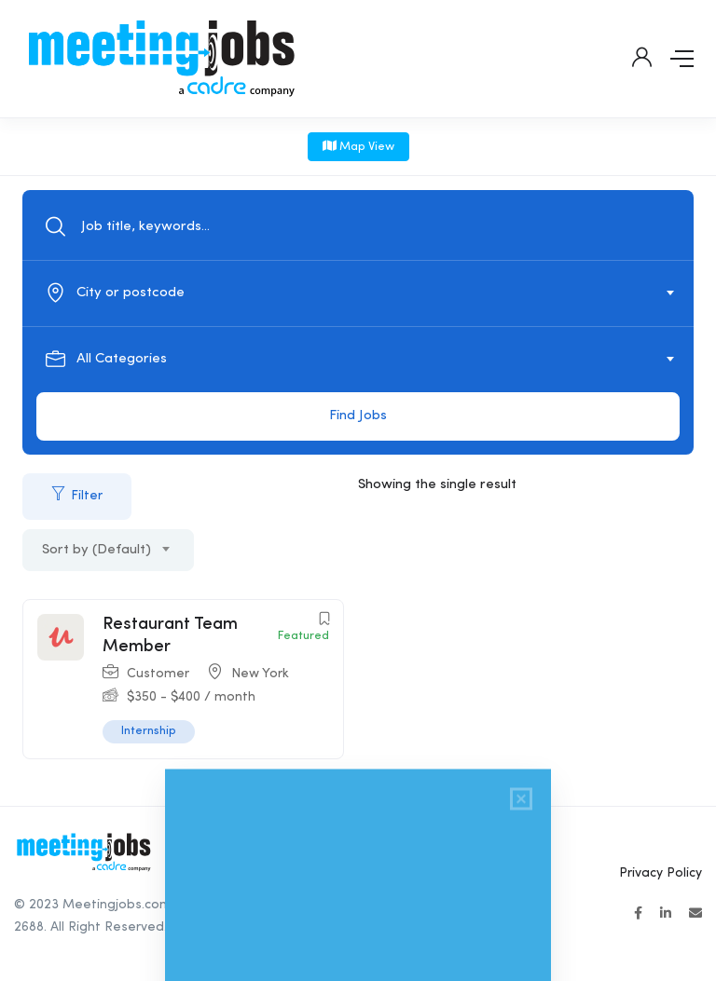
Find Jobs (358, 416)
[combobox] (368, 293)
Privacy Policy (660, 872)
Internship (148, 731)
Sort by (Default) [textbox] (96, 550)
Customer (158, 673)
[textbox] (356, 293)
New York (260, 673)
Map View (358, 146)
